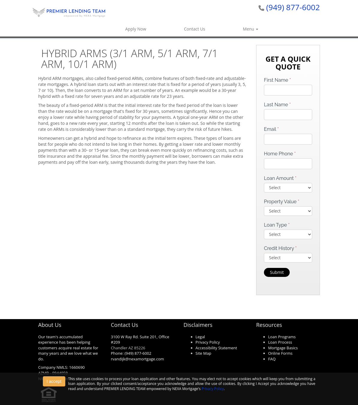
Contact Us (194, 29)
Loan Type (277, 225)
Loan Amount (280, 178)
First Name (277, 80)
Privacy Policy (213, 388)
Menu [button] (250, 29)
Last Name (277, 104)
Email (271, 129)
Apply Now (135, 29)
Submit (277, 272)
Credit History (280, 248)
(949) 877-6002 (293, 7)
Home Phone (280, 154)
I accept (54, 381)
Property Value (281, 201)
